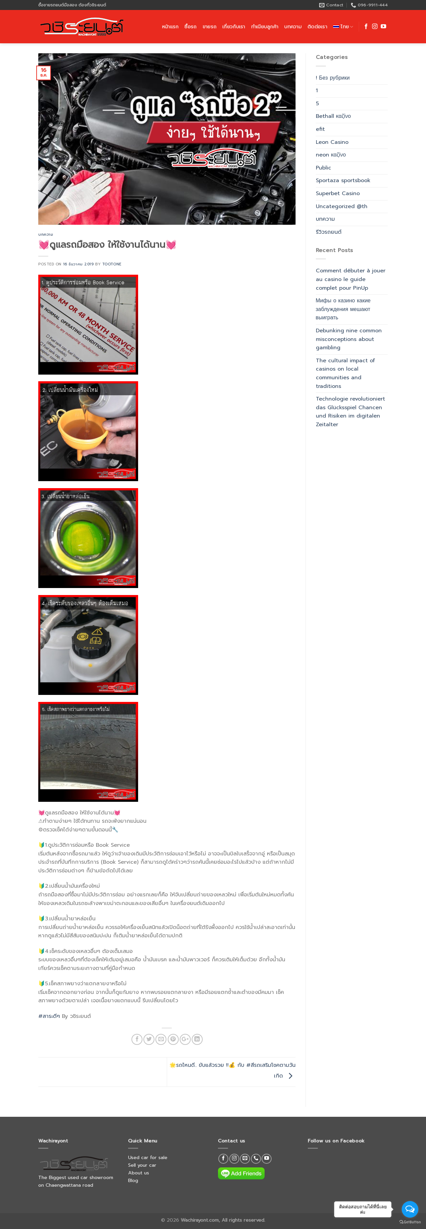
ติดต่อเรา (317, 26)
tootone (111, 264)
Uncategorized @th (341, 206)
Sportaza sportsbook (343, 180)
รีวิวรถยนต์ (328, 232)
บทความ (293, 26)
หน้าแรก (170, 26)
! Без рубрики (333, 78)
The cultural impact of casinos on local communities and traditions (345, 373)
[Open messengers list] (410, 1209)
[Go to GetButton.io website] (410, 1222)
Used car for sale (147, 1157)
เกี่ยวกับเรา (233, 26)
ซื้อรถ (190, 26)
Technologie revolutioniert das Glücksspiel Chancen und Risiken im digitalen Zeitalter (350, 412)
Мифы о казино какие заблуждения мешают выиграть (343, 309)
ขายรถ (209, 26)
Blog (133, 1180)
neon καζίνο (331, 155)
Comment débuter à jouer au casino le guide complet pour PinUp (350, 279)
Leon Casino (332, 142)
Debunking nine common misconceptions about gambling (349, 339)
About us (138, 1172)
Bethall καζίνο (333, 116)
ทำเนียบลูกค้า (265, 26)
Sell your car (142, 1165)
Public (323, 168)
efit (320, 129)
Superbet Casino (338, 193)
